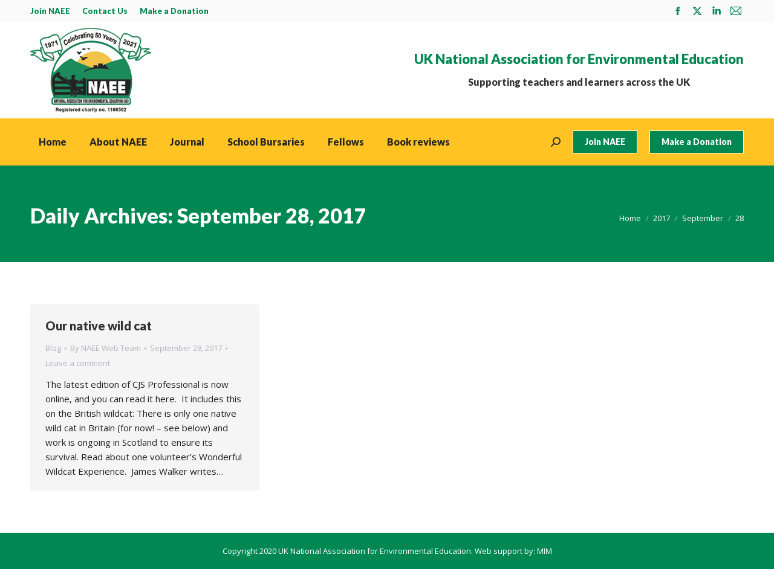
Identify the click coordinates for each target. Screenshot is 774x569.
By (105, 347)
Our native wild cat (98, 325)
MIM (544, 550)
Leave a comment (77, 363)
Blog (53, 347)
